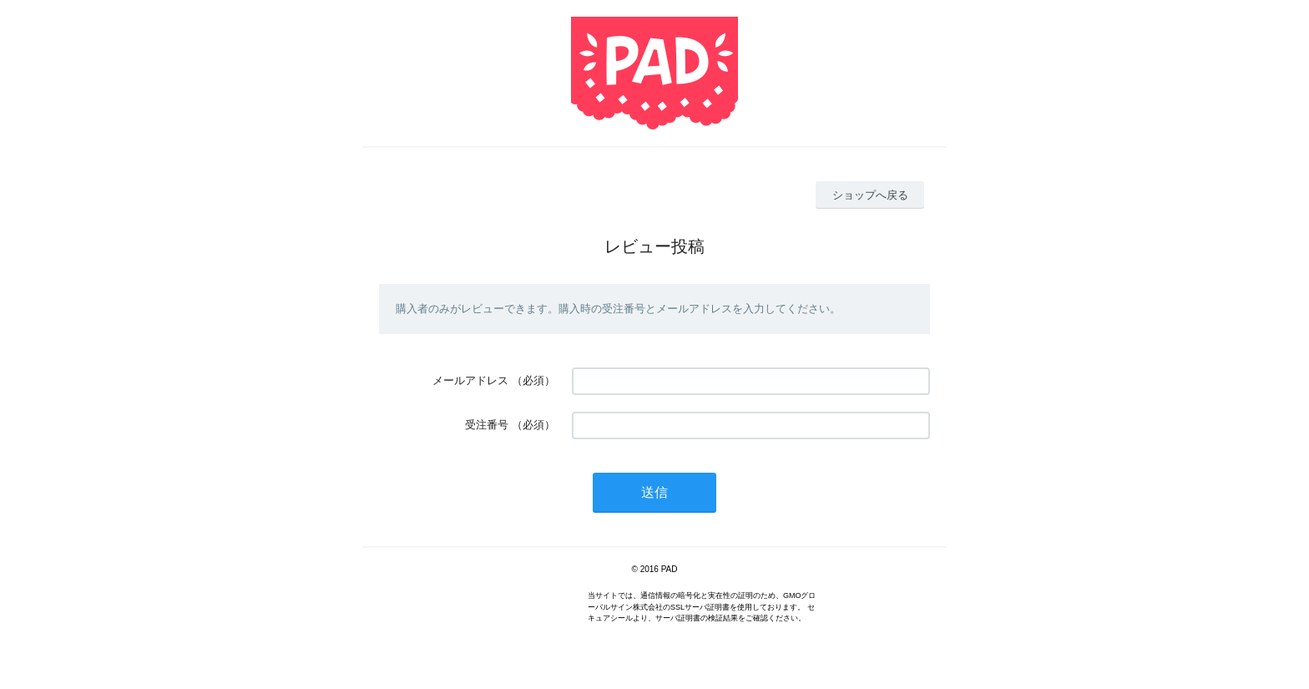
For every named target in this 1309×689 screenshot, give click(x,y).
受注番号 (486, 424)
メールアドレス (470, 380)
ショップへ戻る (870, 195)
